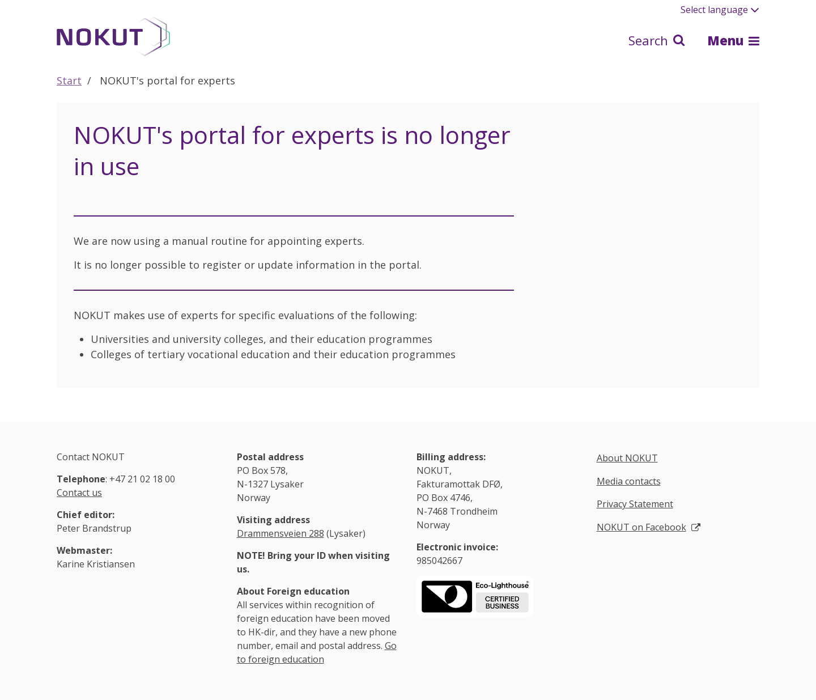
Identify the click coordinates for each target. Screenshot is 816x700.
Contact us (79, 492)
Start (69, 80)
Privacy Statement (635, 504)
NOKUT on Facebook (641, 527)
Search (656, 40)
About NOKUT (627, 458)
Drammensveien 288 (280, 533)
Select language (720, 10)
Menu (733, 40)
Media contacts (629, 481)
